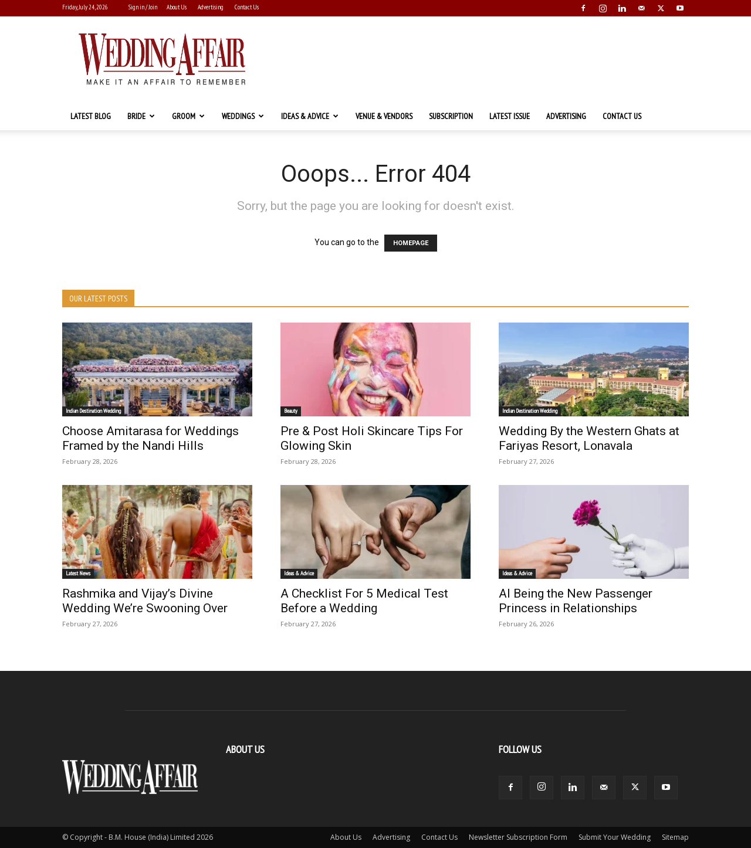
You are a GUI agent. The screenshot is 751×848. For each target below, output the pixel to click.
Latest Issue (509, 116)
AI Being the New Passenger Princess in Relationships (575, 600)
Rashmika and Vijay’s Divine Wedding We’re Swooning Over (145, 600)
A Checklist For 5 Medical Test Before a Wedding (364, 600)
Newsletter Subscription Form (518, 837)
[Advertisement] (475, 59)
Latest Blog (90, 116)
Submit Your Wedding (615, 837)
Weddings (243, 116)
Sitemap (675, 837)
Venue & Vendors (384, 116)
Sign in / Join (142, 7)
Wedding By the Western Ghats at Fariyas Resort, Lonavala (589, 438)
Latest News (78, 573)
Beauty (290, 411)
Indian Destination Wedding (93, 411)
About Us (177, 7)
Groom (188, 116)
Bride (141, 116)
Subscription (451, 116)
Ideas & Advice (310, 116)
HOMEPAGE (410, 243)
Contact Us (247, 7)
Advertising (211, 7)
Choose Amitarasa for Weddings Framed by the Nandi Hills (150, 438)
